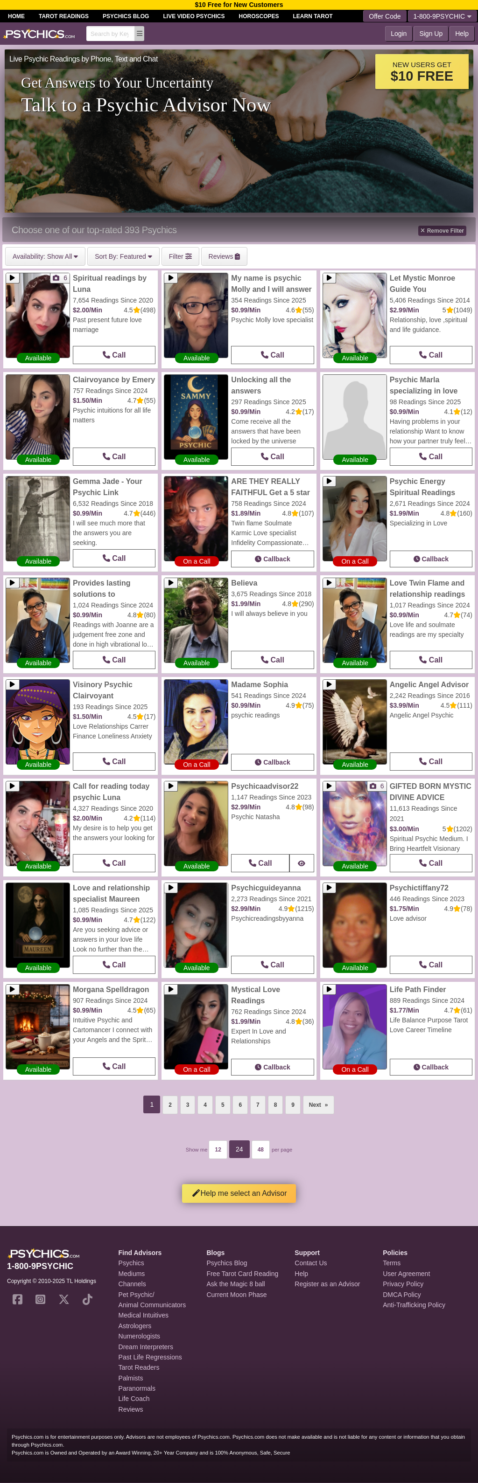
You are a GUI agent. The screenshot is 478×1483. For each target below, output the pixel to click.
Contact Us (311, 1263)
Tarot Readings (64, 16)
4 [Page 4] (205, 1105)
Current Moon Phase (236, 1294)
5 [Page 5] (223, 1105)
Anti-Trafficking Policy (414, 1305)
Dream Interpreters (146, 1347)
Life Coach (134, 1398)
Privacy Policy (403, 1284)
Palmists (131, 1378)
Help (462, 33)
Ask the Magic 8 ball (235, 1284)
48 (261, 1149)
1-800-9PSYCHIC (443, 16)
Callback (272, 559)
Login (399, 33)
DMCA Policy (402, 1294)
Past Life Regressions (150, 1357)
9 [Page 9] (293, 1105)
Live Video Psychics (194, 16)
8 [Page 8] (275, 1105)
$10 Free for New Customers (239, 4)
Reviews (131, 1409)
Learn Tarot (313, 16)
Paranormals (137, 1388)
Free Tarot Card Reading (242, 1273)
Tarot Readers (139, 1367)
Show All (45, 256)
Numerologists (139, 1336)
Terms (392, 1263)
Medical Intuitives (144, 1315)
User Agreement (406, 1273)
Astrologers (135, 1326)
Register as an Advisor (327, 1284)
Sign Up (431, 33)
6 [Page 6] (240, 1105)
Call (114, 355)
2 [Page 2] (170, 1105)
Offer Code (385, 16)
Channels (132, 1284)
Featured (123, 256)
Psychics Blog (126, 16)
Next (321, 1102)
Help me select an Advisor (239, 1193)
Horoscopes (259, 16)
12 (218, 1149)
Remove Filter (442, 231)
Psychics (131, 1263)
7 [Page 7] (258, 1105)
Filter (180, 256)
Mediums (132, 1273)
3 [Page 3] (188, 1105)
